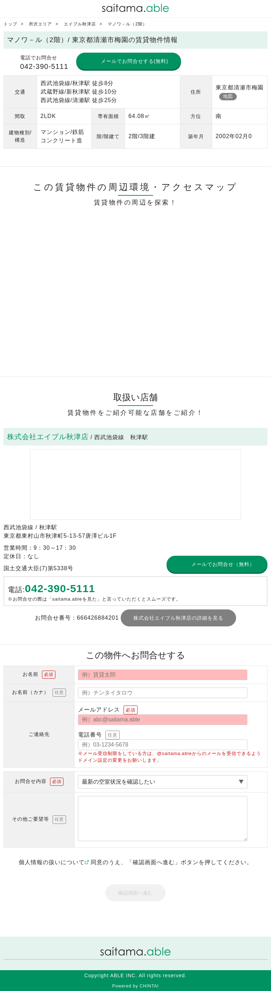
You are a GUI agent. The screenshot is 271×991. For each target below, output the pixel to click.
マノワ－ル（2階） (127, 24)
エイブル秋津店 (80, 24)
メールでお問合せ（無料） (223, 564)
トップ (10, 24)
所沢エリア (40, 24)
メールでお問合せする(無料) (134, 61)
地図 (228, 96)
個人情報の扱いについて (54, 862)
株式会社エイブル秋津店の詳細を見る (178, 618)
